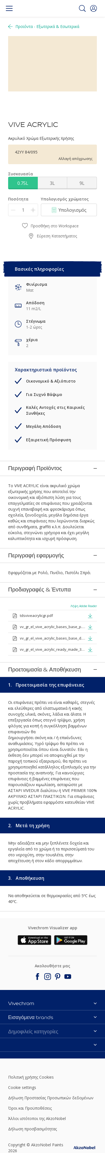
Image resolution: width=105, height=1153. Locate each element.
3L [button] (52, 183)
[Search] (82, 8)
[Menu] (9, 8)
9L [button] (82, 183)
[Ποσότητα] (23, 210)
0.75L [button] (22, 183)
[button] (93, 8)
